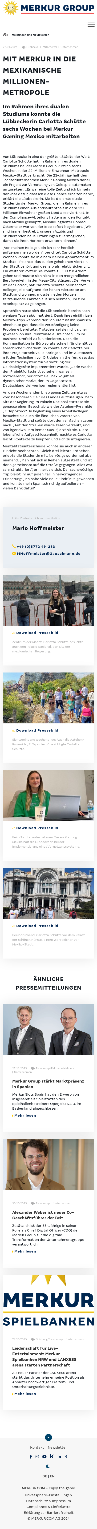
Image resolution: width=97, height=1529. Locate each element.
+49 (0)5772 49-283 (36, 547)
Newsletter (57, 1447)
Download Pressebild (37, 633)
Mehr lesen (24, 1115)
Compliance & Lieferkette (49, 1507)
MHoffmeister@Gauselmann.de (49, 554)
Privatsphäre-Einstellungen (48, 1495)
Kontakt (37, 1447)
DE (44, 1476)
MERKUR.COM (33, 1488)
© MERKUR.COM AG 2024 (49, 1518)
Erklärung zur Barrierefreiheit (48, 1513)
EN (52, 1476)
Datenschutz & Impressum (48, 1501)
